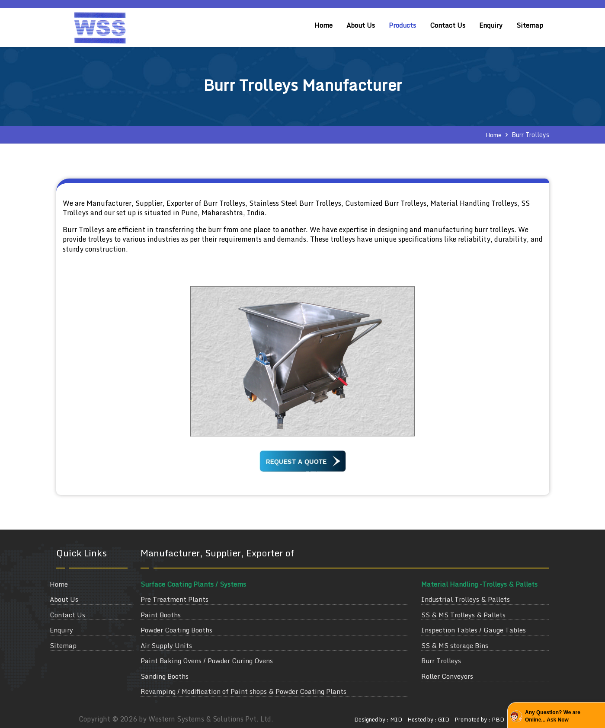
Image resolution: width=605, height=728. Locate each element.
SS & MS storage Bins (454, 646)
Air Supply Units (166, 646)
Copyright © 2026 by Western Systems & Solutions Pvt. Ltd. (176, 719)
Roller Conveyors (447, 676)
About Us (360, 25)
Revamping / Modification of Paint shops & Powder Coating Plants (243, 691)
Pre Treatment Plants (174, 599)
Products (402, 25)
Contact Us (447, 25)
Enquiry (491, 25)
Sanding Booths (165, 676)
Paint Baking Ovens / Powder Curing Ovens (207, 661)
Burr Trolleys (441, 661)
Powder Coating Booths (176, 630)
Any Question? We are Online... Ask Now (552, 716)
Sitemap (529, 25)
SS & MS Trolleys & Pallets (463, 615)
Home (323, 25)
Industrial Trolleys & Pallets (465, 599)
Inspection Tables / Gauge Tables (473, 630)
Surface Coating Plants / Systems (193, 584)
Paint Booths (161, 615)
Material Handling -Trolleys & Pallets (479, 584)
